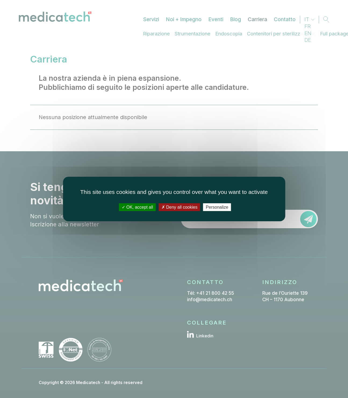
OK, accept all (137, 207)
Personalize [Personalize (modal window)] (217, 207)
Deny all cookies (180, 207)
